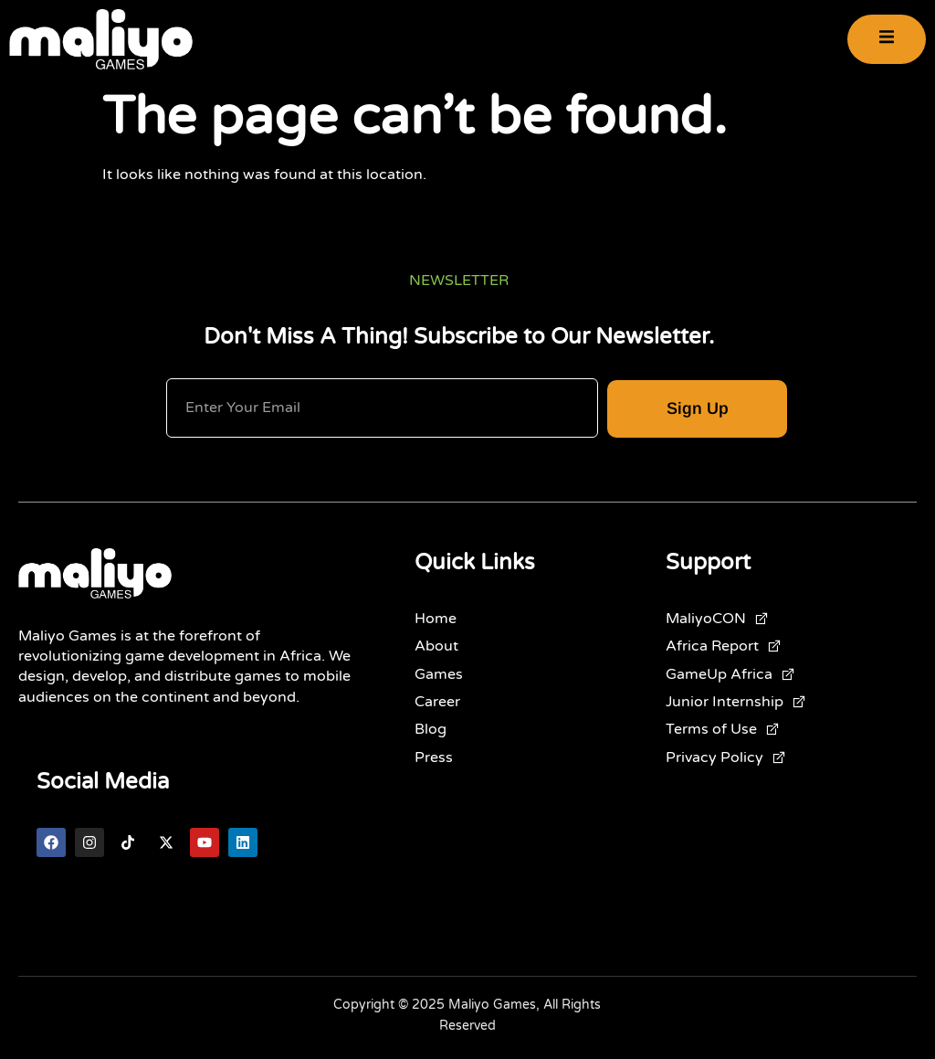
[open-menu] (886, 40)
